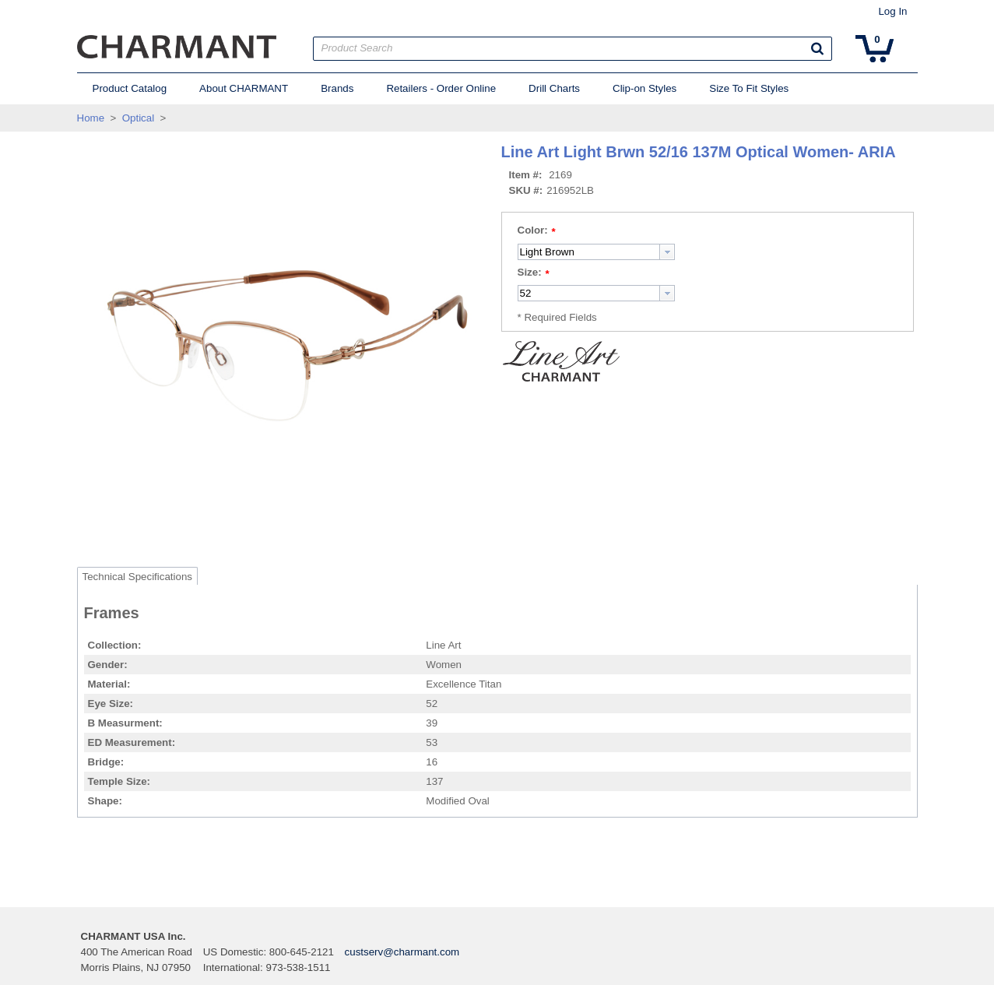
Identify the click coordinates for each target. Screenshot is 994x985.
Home (91, 118)
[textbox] (589, 252)
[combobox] (596, 252)
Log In (892, 11)
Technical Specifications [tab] (138, 576)
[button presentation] (667, 251)
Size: (530, 272)
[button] (817, 48)
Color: (533, 230)
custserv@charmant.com (402, 952)
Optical (138, 118)
